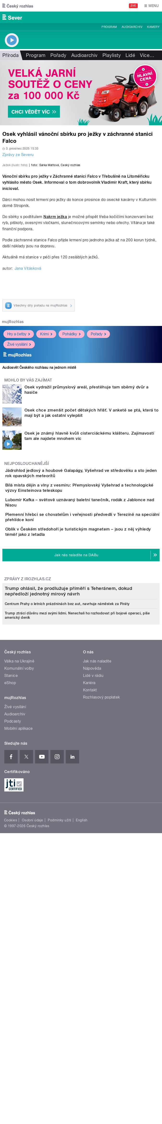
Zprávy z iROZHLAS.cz (27, 712)
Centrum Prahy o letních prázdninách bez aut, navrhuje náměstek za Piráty (67, 842)
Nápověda (92, 907)
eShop (10, 921)
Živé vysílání (19, 435)
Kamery (153, 27)
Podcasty (12, 959)
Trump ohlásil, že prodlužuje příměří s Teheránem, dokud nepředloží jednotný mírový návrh (68, 829)
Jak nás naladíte (97, 899)
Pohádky (71, 425)
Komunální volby (19, 907)
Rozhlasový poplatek (101, 935)
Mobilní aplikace (18, 967)
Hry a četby (18, 425)
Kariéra (89, 921)
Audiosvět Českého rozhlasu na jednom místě (39, 459)
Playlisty (111, 55)
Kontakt (90, 928)
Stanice (11, 914)
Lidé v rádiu (93, 914)
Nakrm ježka (55, 308)
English (81, 1058)
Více (147, 55)
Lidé (130, 55)
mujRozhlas (13, 413)
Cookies (10, 1058)
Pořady (58, 55)
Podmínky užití (59, 1058)
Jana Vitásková (28, 359)
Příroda (10, 55)
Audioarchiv (132, 27)
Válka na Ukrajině (19, 899)
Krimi (46, 425)
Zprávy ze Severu (18, 154)
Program (109, 27)
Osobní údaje (32, 1058)
